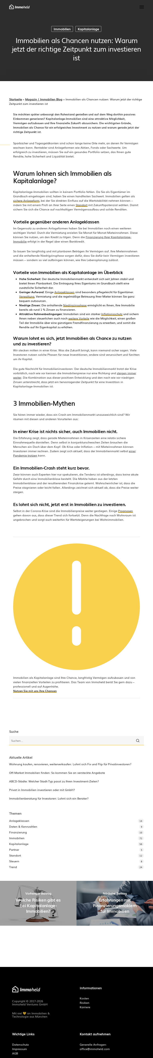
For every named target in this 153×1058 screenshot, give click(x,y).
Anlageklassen (19, 821)
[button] (141, 7)
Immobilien (62, 29)
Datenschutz (20, 1044)
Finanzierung (18, 832)
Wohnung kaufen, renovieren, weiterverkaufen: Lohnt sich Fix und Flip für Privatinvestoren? (70, 764)
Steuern (14, 861)
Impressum (19, 1049)
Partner (14, 850)
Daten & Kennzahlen (23, 826)
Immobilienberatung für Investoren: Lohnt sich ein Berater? (48, 798)
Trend (13, 867)
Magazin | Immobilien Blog (43, 99)
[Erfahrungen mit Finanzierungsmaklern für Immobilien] (114, 903)
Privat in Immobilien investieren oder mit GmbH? (42, 790)
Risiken (84, 1003)
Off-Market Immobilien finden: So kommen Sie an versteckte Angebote (57, 773)
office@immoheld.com (95, 1049)
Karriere (85, 1007)
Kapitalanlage (88, 29)
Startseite (15, 99)
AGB (15, 1053)
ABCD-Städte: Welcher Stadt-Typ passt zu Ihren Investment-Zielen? (54, 781)
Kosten (84, 998)
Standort (15, 855)
